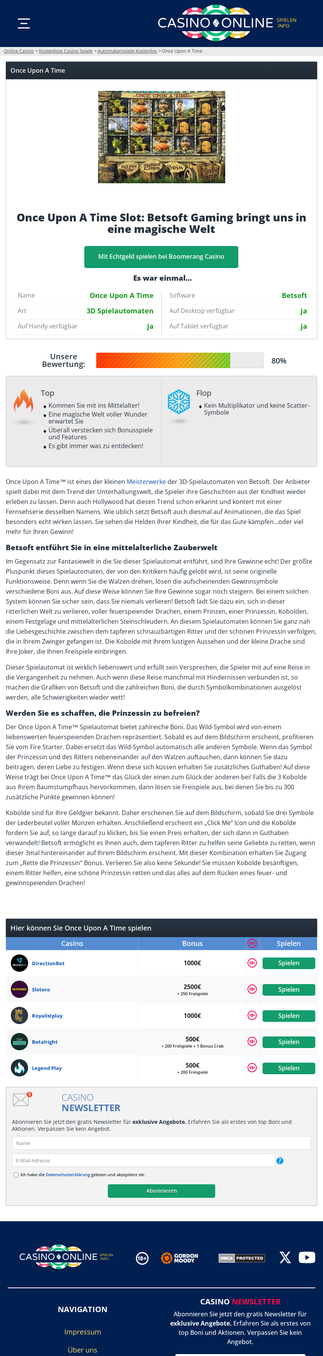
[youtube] (307, 1258)
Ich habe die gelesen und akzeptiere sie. (82, 1174)
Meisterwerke (146, 481)
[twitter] (285, 1258)
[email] (143, 1160)
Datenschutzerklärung (68, 1174)
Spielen (288, 963)
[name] (161, 1143)
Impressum (82, 1331)
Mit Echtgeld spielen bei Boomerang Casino (161, 256)
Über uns (82, 1349)
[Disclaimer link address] (185, 1258)
